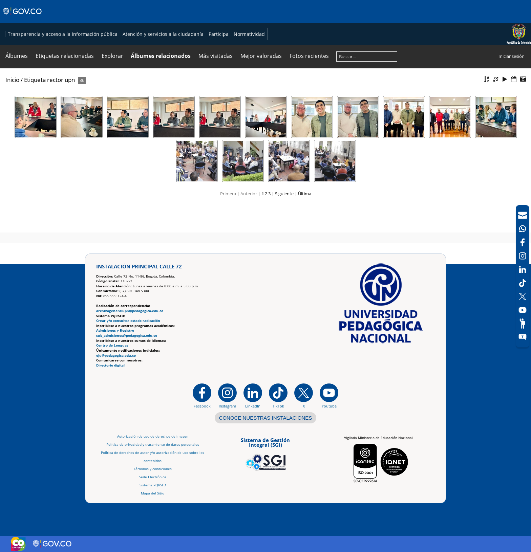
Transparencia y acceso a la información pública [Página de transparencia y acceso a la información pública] (212, 48)
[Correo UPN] (522, 215)
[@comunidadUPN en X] (303, 396)
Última (304, 223)
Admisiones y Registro (115, 331)
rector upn (61, 109)
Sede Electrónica (152, 477)
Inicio (12, 109)
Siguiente (284, 223)
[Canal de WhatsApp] (522, 229)
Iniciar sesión (511, 85)
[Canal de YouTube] (522, 310)
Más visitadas (215, 85)
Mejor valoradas (261, 85)
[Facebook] (522, 242)
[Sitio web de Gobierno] (23, 18)
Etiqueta (35, 109)
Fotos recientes (309, 85)
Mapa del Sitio (152, 493)
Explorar (112, 85)
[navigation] (522, 276)
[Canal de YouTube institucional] (329, 396)
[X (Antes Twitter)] (522, 296)
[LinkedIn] (522, 269)
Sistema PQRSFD (153, 485)
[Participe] (522, 323)
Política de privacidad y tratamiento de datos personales (152, 444)
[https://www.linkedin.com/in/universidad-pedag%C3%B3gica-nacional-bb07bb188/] (253, 396)
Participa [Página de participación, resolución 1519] (368, 48)
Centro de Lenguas (112, 346)
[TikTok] (522, 283)
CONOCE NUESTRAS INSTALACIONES (265, 418)
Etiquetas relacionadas (65, 85)
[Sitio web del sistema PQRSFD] (522, 337)
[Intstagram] (522, 256)
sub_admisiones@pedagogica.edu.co (126, 335)
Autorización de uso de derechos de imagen (152, 436)
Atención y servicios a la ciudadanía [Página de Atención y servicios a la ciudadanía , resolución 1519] (312, 48)
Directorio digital (110, 365)
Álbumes (16, 85)
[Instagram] (227, 396)
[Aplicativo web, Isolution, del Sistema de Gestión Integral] (265, 453)
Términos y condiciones (152, 469)
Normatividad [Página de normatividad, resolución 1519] (399, 48)
